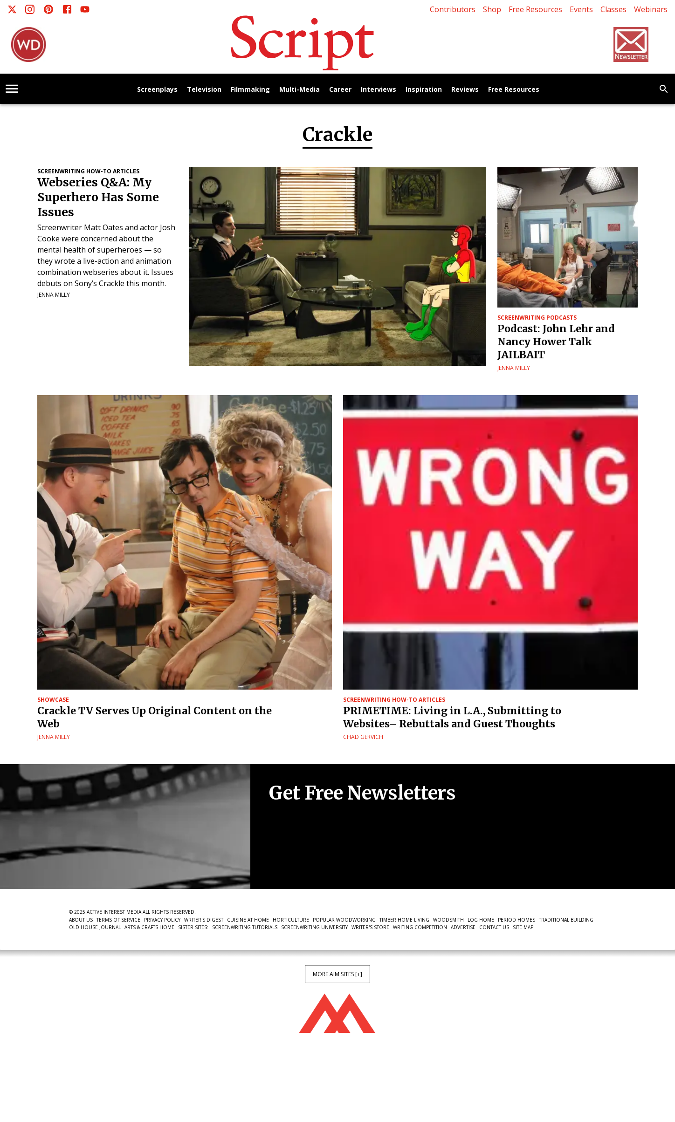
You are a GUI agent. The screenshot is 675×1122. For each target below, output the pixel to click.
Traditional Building (566, 920)
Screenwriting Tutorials (244, 927)
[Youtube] (85, 9)
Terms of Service (118, 920)
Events (581, 9)
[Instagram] (29, 9)
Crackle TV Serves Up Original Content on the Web (154, 717)
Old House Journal (95, 927)
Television (204, 89)
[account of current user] (12, 89)
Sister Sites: (193, 927)
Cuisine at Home (248, 920)
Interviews (378, 89)
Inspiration (424, 89)
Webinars (651, 9)
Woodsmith (448, 920)
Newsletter (302, 860)
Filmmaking (250, 89)
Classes (613, 9)
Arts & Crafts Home (149, 927)
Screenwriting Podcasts (537, 318)
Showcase (53, 700)
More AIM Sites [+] (337, 974)
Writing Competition (420, 927)
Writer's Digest (203, 920)
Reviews (465, 89)
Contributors (452, 9)
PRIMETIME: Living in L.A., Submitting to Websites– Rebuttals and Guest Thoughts (452, 717)
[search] (664, 89)
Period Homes (516, 920)
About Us (81, 920)
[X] (12, 9)
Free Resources (535, 9)
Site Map (523, 927)
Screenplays (157, 89)
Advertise (463, 927)
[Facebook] (67, 9)
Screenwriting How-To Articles (88, 171)
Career (340, 89)
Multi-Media (300, 89)
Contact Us (494, 927)
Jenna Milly (53, 295)
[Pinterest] (48, 9)
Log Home (481, 920)
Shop (492, 9)
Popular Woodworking (344, 920)
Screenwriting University (314, 927)
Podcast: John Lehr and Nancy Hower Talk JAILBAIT (556, 341)
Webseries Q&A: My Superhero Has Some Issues (98, 197)
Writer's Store (370, 927)
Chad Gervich (363, 737)
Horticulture (291, 920)
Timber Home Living (404, 920)
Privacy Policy (162, 920)
